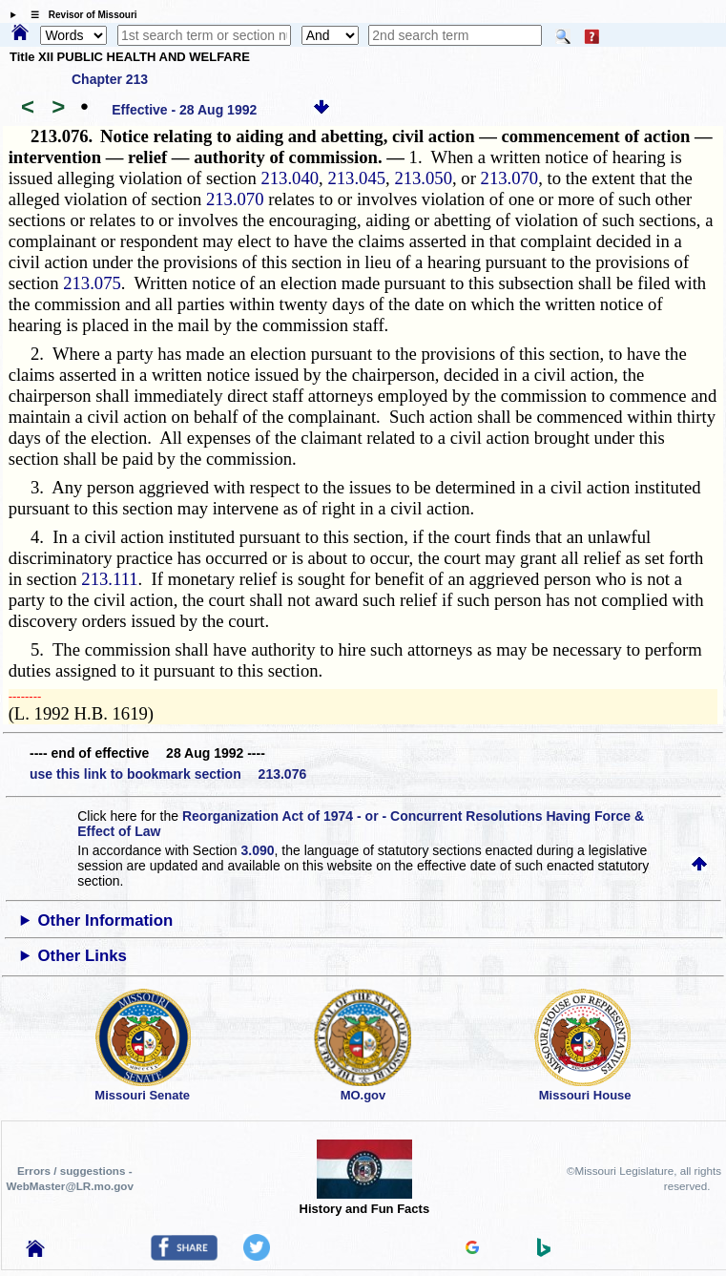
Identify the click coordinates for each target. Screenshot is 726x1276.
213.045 (356, 178)
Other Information (106, 920)
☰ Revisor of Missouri (79, 15)
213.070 (510, 178)
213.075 (92, 283)
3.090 (257, 850)
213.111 (109, 579)
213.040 (289, 178)
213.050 (423, 178)
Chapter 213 (110, 79)
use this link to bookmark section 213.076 (168, 774)
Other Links (82, 956)
